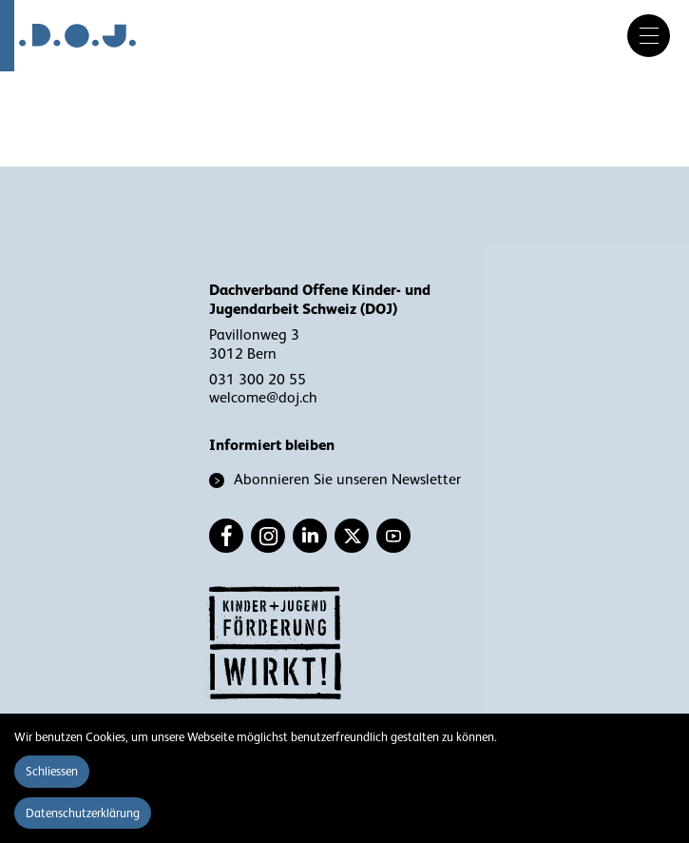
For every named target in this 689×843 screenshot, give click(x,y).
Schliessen (52, 771)
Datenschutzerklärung (83, 813)
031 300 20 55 (257, 379)
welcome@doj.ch (263, 397)
